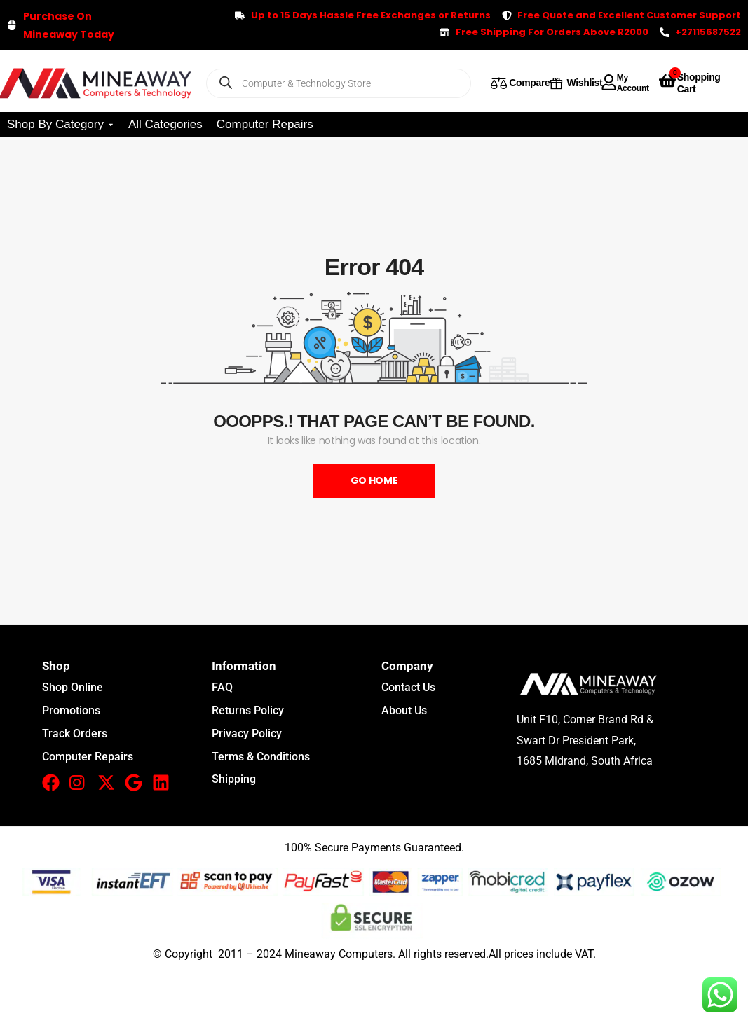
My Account (633, 82)
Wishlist (585, 82)
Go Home (374, 480)
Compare (529, 82)
